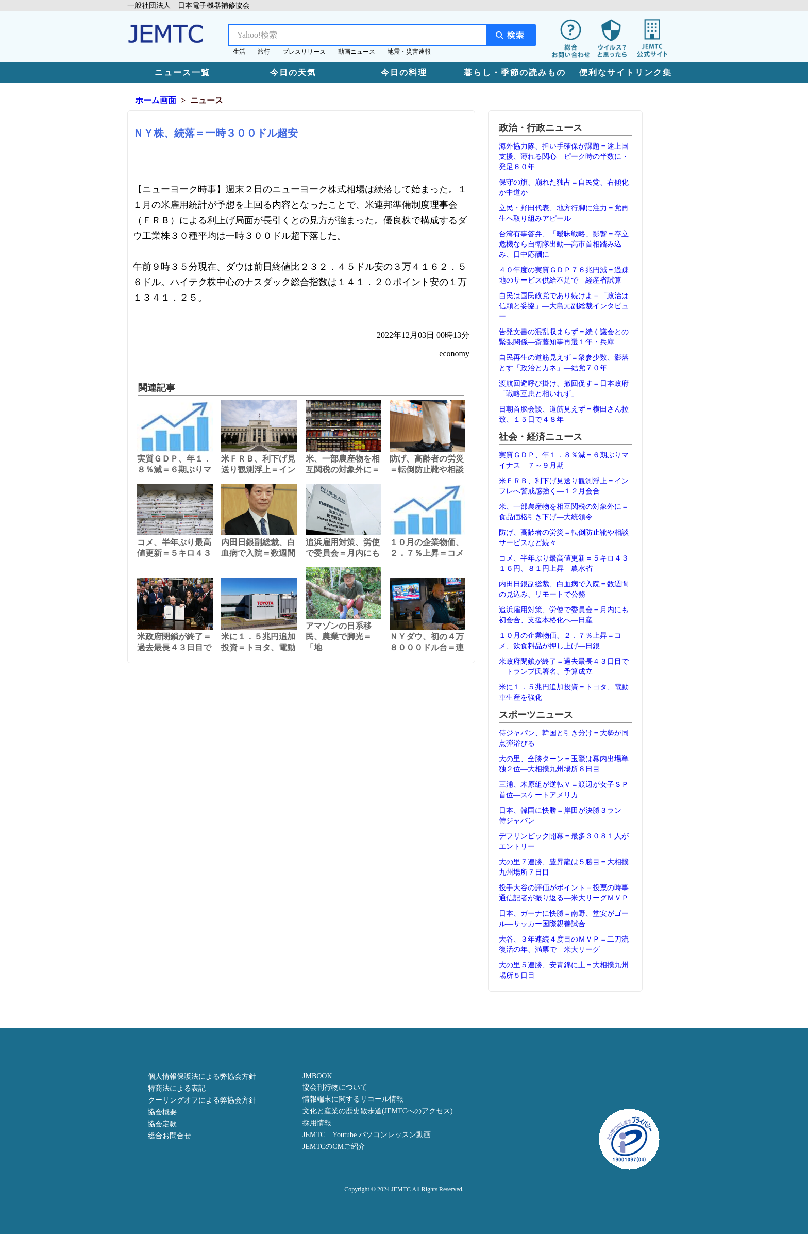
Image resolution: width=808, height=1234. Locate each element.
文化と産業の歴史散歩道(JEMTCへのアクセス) (377, 1111)
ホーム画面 (155, 100)
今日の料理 (404, 72)
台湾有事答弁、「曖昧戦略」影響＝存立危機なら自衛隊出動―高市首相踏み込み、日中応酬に (564, 244)
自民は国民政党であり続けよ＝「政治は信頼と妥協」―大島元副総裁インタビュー (564, 306)
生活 (239, 51)
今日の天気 (293, 72)
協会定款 (162, 1124)
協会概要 (162, 1112)
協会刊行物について (334, 1087)
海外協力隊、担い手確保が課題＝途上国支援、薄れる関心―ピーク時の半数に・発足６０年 (564, 156)
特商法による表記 (177, 1088)
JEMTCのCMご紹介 (333, 1146)
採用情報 (316, 1123)
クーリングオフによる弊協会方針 (202, 1100)
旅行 (264, 51)
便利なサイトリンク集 (625, 72)
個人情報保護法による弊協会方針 (202, 1076)
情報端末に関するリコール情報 (352, 1099)
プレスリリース (304, 51)
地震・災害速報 (409, 51)
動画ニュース (356, 51)
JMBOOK (317, 1076)
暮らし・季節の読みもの (515, 72)
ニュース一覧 (182, 72)
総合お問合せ (169, 1136)
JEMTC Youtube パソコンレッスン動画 (366, 1135)
